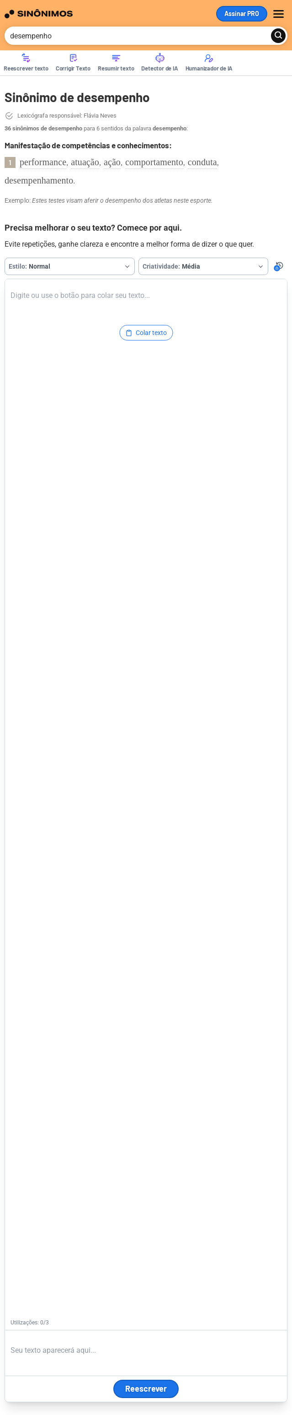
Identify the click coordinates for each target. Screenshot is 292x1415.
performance (43, 162)
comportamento (154, 162)
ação (112, 162)
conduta (202, 162)
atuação (85, 162)
